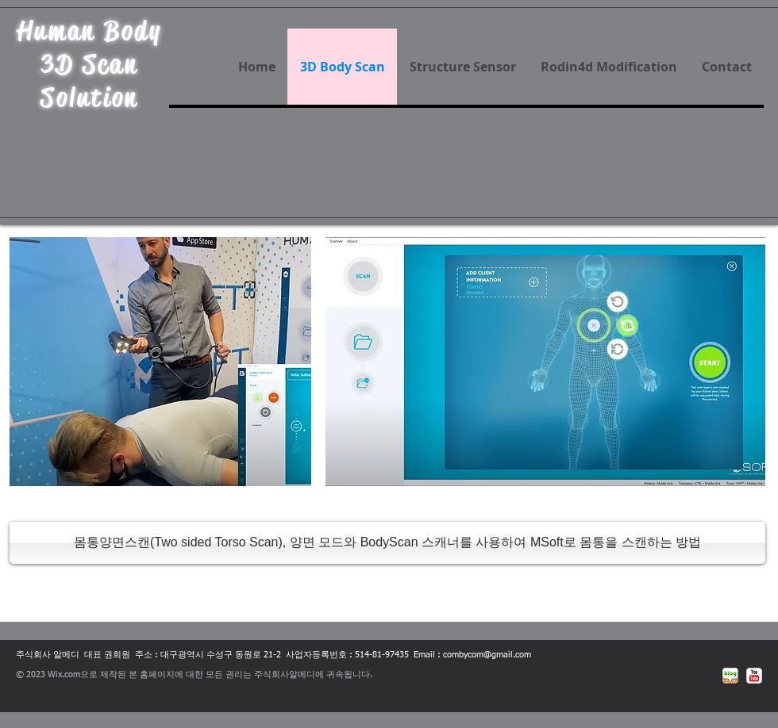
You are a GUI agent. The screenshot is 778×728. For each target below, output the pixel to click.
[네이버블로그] (730, 676)
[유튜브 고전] (754, 676)
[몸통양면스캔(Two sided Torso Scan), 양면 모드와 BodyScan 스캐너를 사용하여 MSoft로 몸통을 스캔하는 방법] (387, 543)
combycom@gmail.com (487, 654)
